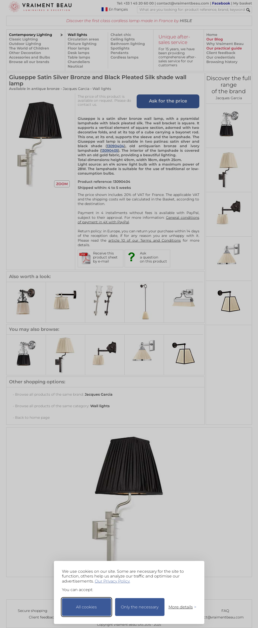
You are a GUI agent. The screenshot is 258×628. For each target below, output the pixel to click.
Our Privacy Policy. (112, 581)
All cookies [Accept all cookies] (86, 607)
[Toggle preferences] (180, 607)
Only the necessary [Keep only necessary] (139, 607)
